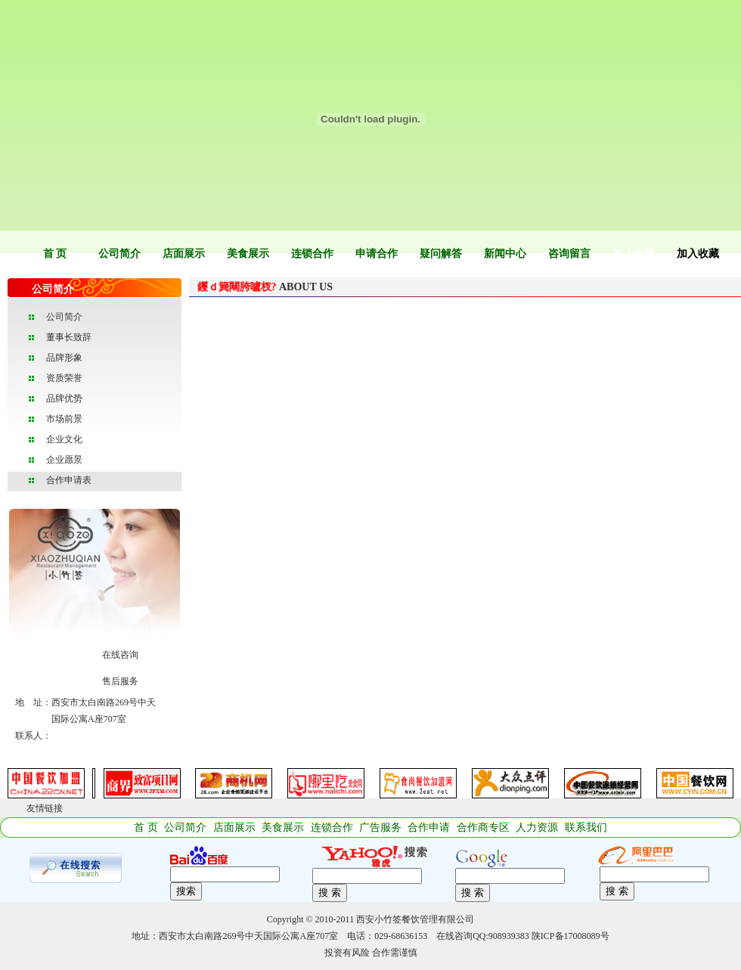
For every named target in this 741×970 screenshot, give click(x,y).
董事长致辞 (68, 337)
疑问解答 (441, 253)
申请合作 (376, 253)
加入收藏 (633, 253)
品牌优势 (64, 398)
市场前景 (64, 419)
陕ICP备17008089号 (570, 936)
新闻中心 (505, 253)
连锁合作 (312, 253)
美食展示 (248, 253)
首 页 (55, 253)
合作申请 (429, 827)
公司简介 (119, 253)
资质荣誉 (64, 378)
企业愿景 (64, 459)
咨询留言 (569, 253)
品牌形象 (64, 357)
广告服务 (380, 827)
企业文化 (64, 439)
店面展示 (184, 253)
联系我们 (586, 827)
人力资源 (537, 827)
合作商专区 (483, 827)
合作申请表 (68, 480)
